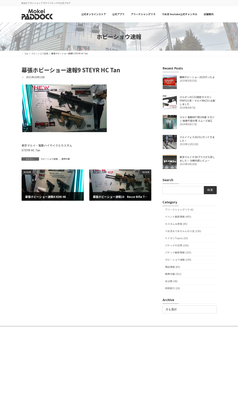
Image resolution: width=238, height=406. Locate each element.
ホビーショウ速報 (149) (178, 259)
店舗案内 (139, 329)
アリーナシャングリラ (81, 329)
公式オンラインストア (35, 329)
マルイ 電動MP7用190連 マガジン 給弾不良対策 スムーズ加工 (197, 119)
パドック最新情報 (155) (178, 252)
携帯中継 (65, 158)
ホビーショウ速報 (49, 158)
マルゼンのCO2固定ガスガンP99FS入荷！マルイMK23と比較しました (197, 100)
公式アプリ (58, 329)
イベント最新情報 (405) (178, 217)
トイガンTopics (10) (176, 238)
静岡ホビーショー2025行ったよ (197, 77)
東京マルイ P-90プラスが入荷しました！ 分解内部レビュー (197, 158)
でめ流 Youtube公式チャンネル (113, 329)
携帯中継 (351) (173, 274)
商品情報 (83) (172, 267)
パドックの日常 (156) (177, 245)
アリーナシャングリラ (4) (179, 209)
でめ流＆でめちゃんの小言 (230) (183, 231)
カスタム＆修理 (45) (176, 224)
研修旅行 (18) (172, 288)
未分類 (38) (171, 281)
